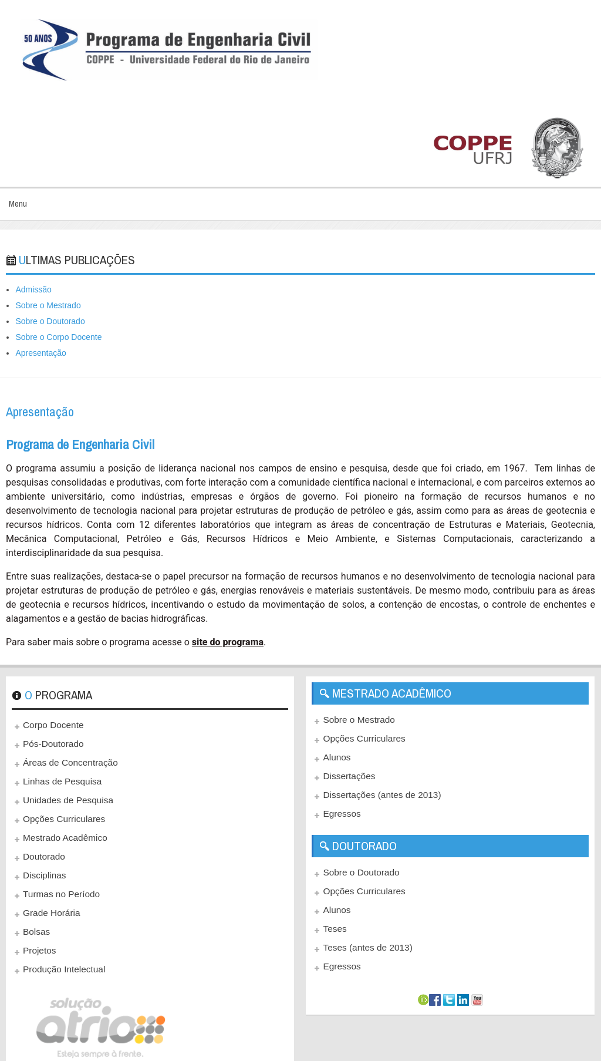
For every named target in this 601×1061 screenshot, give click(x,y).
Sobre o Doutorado (50, 321)
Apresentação (40, 353)
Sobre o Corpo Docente (58, 337)
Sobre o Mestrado (47, 305)
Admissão (33, 289)
